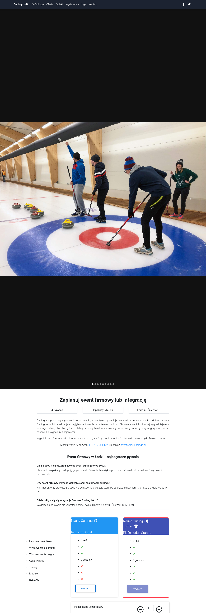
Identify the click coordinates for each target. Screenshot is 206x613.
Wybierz (85, 588)
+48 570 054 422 (98, 444)
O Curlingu (38, 4)
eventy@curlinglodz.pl (133, 444)
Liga (83, 4)
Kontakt (93, 4)
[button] (15, 199)
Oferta (49, 4)
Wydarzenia (72, 4)
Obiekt (59, 4)
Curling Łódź (21, 4)
